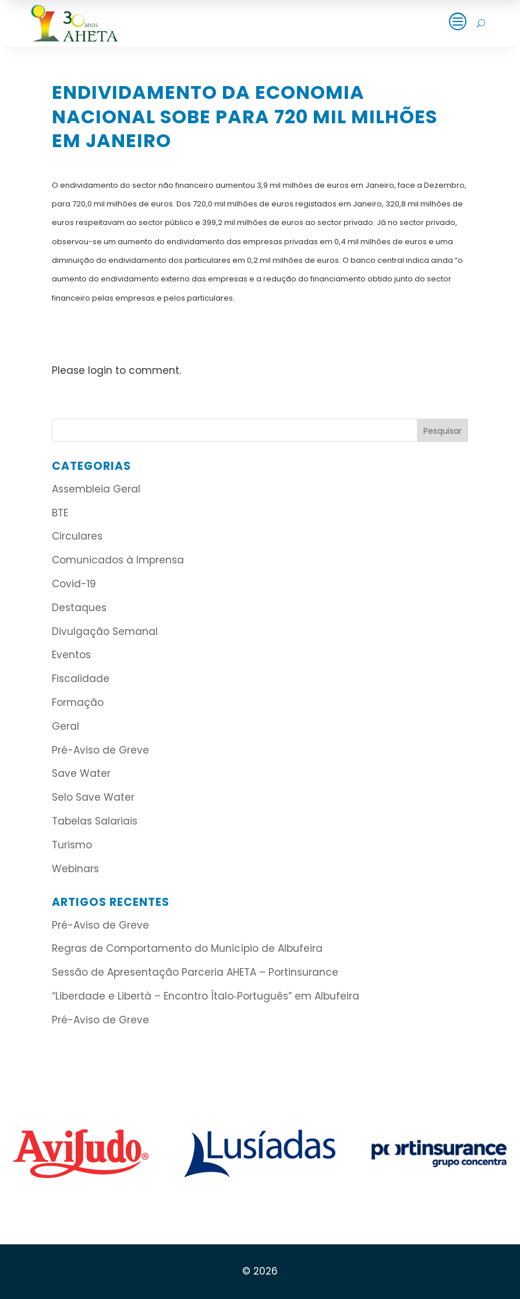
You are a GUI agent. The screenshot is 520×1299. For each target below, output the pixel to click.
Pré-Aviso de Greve (100, 750)
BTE (60, 513)
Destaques (79, 608)
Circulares (77, 536)
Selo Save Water (93, 797)
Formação (78, 702)
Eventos (71, 655)
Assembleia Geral (96, 489)
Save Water (81, 773)
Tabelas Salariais (94, 821)
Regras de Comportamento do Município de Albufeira (187, 948)
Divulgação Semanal (105, 631)
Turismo (72, 845)
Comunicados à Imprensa (118, 560)
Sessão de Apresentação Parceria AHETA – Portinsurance (195, 972)
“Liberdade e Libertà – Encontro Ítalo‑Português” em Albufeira (207, 996)
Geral (65, 726)
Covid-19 (74, 584)
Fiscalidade (80, 679)
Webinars (75, 869)
